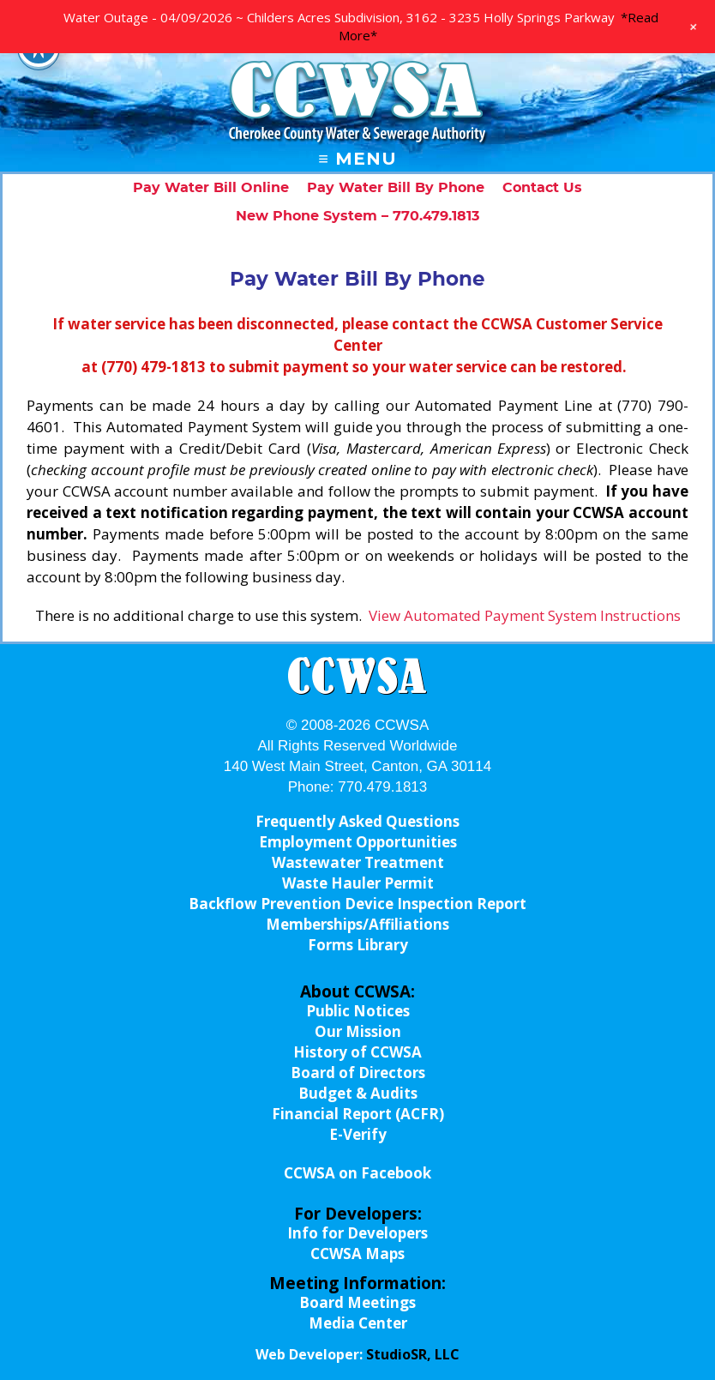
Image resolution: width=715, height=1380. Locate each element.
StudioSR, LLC (413, 1354)
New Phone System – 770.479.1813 (357, 216)
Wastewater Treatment (358, 862)
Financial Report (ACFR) (358, 1114)
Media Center (358, 1323)
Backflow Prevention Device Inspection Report (357, 903)
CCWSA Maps (357, 1253)
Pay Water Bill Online (211, 188)
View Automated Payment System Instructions (525, 615)
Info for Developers (357, 1233)
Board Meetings (357, 1302)
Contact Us (542, 188)
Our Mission (358, 1031)
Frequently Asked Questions (357, 821)
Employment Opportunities (358, 842)
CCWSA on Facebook (357, 1173)
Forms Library (358, 945)
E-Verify (358, 1134)
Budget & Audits (358, 1093)
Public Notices (358, 1011)
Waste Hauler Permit (358, 883)
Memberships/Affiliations (357, 924)
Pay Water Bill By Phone (395, 188)
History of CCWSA (357, 1052)
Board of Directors (358, 1072)
